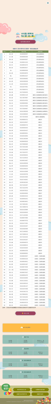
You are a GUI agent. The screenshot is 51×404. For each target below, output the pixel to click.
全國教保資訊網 (40, 389)
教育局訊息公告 (21, 389)
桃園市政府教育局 (22, 394)
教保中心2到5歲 (40, 352)
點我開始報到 (25, 41)
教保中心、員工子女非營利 (40, 341)
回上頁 (25, 313)
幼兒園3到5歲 (10, 341)
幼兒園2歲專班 (25, 341)
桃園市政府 (40, 394)
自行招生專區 (25, 327)
